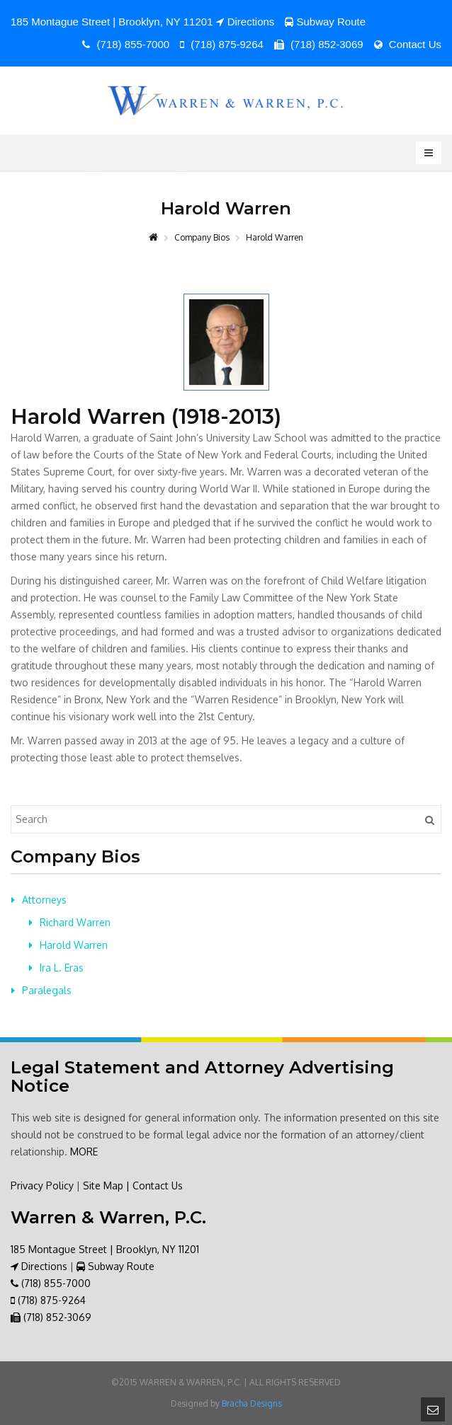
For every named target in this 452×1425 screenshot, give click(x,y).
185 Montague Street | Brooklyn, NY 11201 (105, 1249)
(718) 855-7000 (125, 44)
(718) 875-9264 (222, 44)
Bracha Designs (252, 1403)
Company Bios (202, 237)
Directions (245, 22)
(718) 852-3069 (318, 44)
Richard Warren (75, 922)
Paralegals (47, 990)
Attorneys (44, 900)
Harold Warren (74, 945)
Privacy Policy (42, 1185)
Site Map (103, 1185)
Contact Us (407, 44)
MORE (84, 1152)
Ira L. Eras (62, 968)
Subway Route (325, 22)
